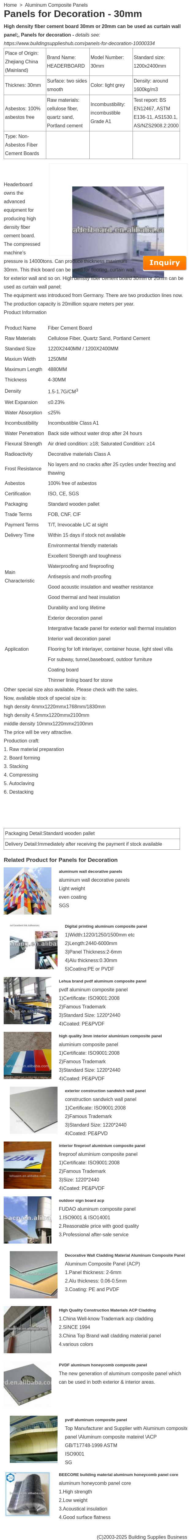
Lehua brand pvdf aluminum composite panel (102, 981)
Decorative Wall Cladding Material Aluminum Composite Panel (125, 1255)
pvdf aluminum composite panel (96, 1420)
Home (10, 5)
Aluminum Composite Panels (56, 5)
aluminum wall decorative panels (90, 871)
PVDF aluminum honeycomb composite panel (103, 1365)
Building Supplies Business (157, 1537)
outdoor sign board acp (81, 1200)
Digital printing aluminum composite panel (106, 926)
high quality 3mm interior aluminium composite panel (110, 1036)
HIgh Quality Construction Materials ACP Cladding (107, 1310)
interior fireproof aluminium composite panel (102, 1145)
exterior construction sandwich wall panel (105, 1091)
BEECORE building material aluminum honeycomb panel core (118, 1474)
